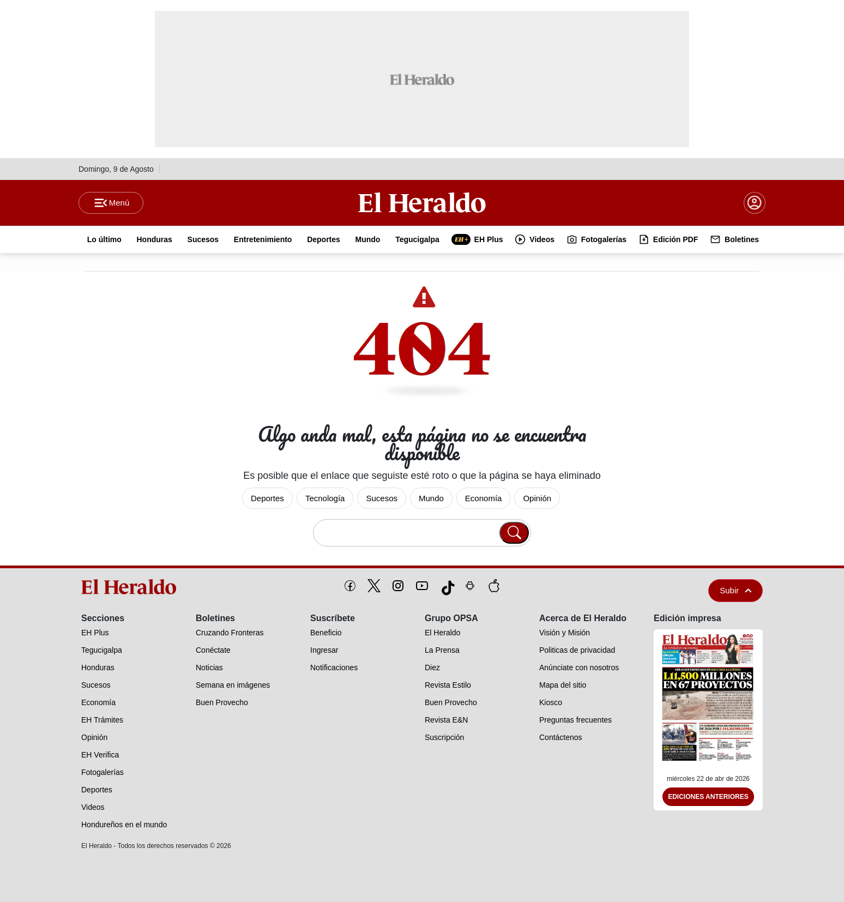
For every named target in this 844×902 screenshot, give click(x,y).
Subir (735, 590)
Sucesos (381, 498)
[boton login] (754, 203)
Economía (483, 498)
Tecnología (325, 498)
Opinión (537, 498)
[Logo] (422, 202)
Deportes (267, 498)
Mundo (431, 498)
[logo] (132, 586)
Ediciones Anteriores (708, 797)
